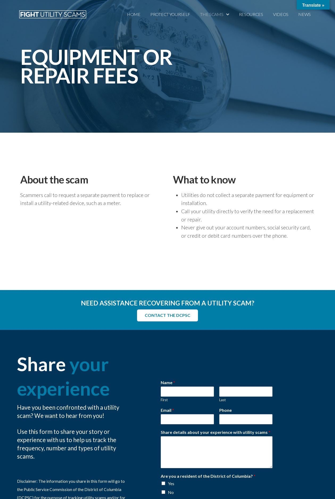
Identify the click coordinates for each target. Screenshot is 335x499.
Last (222, 400)
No (171, 491)
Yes (171, 483)
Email (167, 410)
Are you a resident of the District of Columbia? (208, 475)
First (164, 400)
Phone (225, 410)
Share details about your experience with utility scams (215, 431)
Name (168, 382)
